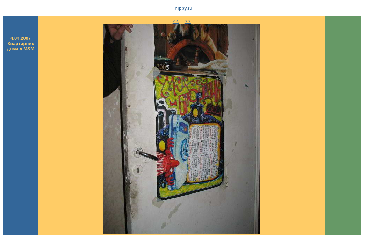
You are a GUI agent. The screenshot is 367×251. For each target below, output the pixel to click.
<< (176, 21)
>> (188, 21)
